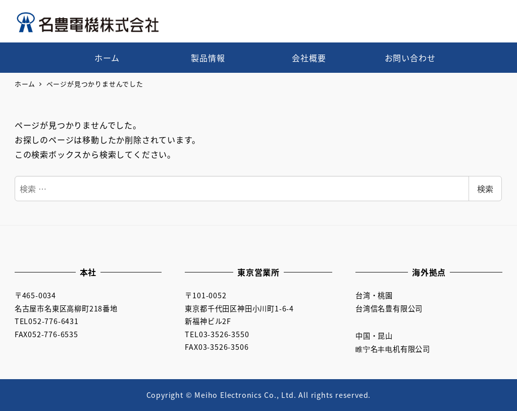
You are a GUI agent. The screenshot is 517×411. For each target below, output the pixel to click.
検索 (485, 188)
